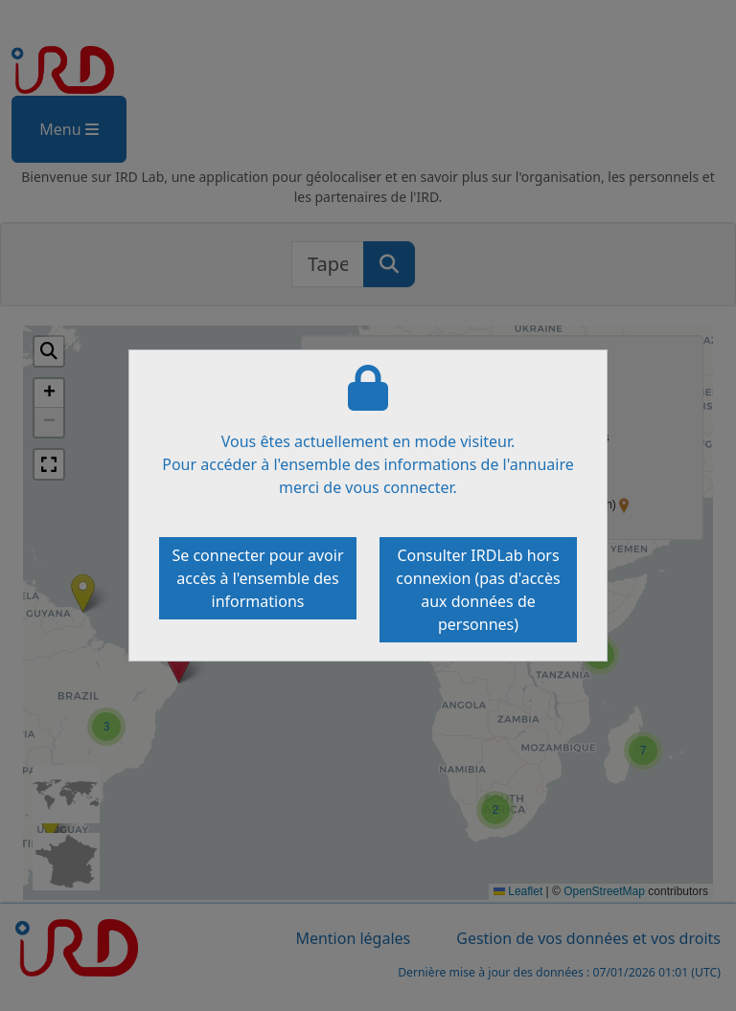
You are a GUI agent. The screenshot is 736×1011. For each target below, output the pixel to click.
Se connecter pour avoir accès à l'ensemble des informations (257, 578)
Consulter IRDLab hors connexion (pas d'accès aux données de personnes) (478, 590)
